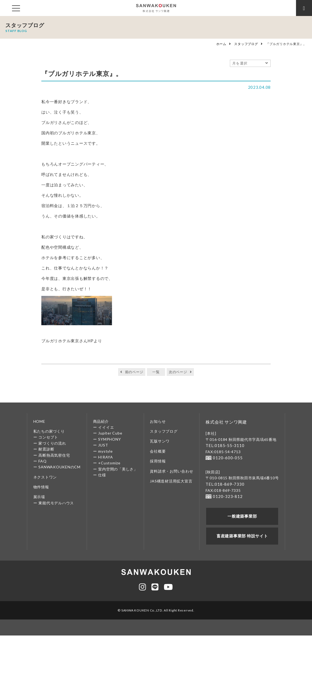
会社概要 (158, 451)
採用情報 (158, 461)
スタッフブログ (246, 44)
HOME (39, 421)
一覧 (156, 372)
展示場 (39, 496)
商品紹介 (101, 421)
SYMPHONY (109, 439)
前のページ (134, 372)
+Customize (109, 463)
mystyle (105, 451)
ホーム (221, 44)
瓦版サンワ (160, 441)
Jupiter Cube (110, 433)
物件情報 (41, 487)
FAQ (42, 461)
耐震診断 (46, 449)
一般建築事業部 (242, 514)
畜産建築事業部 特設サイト (242, 533)
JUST (103, 445)
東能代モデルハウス (56, 503)
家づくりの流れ (52, 443)
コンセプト (48, 437)
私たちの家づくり (49, 431)
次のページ (178, 372)
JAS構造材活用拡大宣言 (171, 481)
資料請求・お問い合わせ (171, 471)
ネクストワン (45, 477)
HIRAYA (105, 457)
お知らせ (158, 421)
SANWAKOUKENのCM (59, 467)
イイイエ (106, 427)
